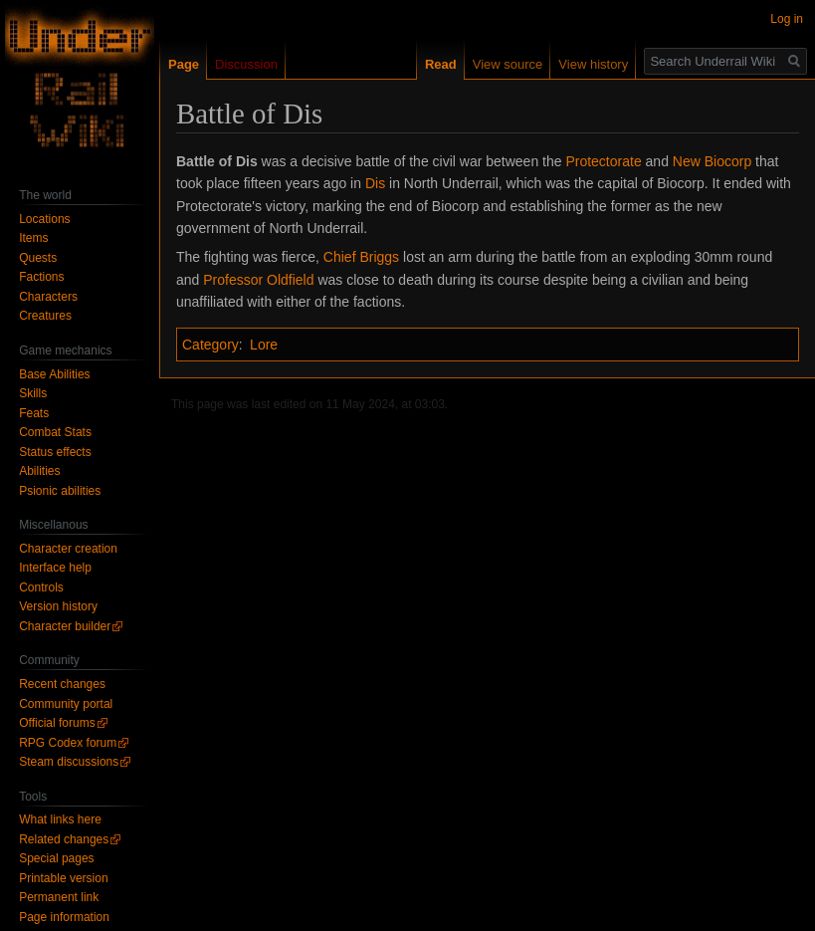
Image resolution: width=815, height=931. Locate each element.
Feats (34, 413)
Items (33, 238)
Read (441, 64)
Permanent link (59, 897)
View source (508, 64)
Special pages (56, 858)
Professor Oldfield (258, 280)
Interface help (55, 568)
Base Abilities (54, 374)
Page (183, 64)
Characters (48, 297)
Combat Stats (55, 432)
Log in (786, 19)
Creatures (45, 316)
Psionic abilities (60, 491)
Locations (44, 219)
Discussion (246, 64)
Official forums (57, 723)
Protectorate (603, 161)
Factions (41, 277)
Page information (64, 917)
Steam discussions (68, 762)
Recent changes (62, 684)
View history (593, 64)
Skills (33, 393)
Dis (375, 183)
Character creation (68, 549)
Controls (41, 587)
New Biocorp (712, 161)
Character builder (64, 626)
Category (210, 344)
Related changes (63, 839)
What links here (60, 819)
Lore (264, 344)
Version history (58, 606)
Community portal (65, 704)
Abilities (39, 471)
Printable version (63, 878)
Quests (38, 258)
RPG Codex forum (67, 743)
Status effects (55, 452)
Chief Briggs (361, 257)
